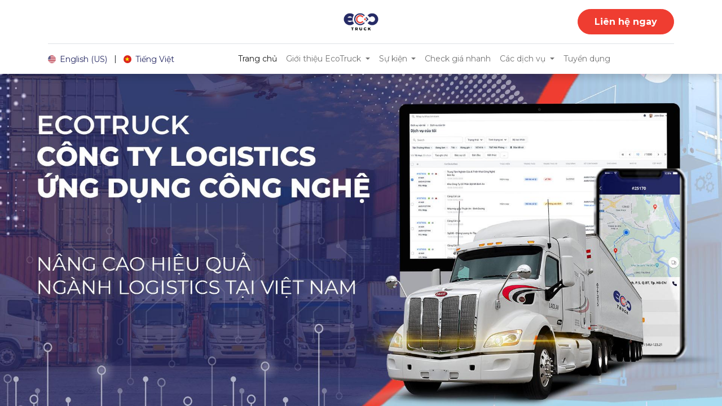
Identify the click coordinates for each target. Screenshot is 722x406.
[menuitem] (257, 58)
